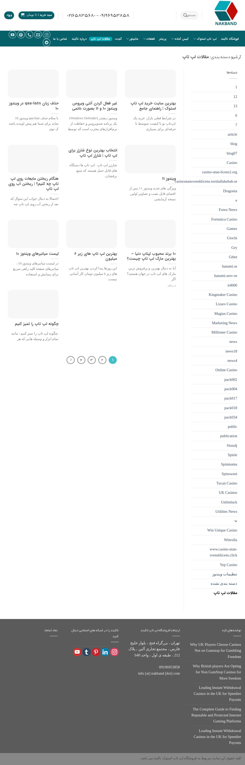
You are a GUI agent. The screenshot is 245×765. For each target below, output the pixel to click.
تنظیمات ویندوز (224, 574)
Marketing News (224, 323)
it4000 (232, 285)
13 (235, 106)
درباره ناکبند (79, 39)
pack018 (230, 408)
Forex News (228, 210)
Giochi (232, 238)
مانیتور (132, 38)
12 (235, 97)
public (232, 426)
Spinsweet (229, 474)
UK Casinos (228, 492)
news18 (231, 351)
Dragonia (230, 191)
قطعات (149, 38)
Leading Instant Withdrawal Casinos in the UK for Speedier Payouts (217, 694)
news (233, 342)
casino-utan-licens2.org (219, 172)
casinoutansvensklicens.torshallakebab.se (206, 181)
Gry (234, 247)
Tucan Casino (226, 483)
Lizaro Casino (226, 304)
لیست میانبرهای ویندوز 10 (37, 254)
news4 (232, 360)
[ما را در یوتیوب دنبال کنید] (12, 34)
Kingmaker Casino (223, 294)
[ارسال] (185, 15)
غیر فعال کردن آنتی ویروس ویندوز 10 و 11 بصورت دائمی (94, 106)
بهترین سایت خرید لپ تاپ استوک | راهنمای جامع (153, 106)
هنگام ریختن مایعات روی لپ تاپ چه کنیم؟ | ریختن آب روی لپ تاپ (33, 184)
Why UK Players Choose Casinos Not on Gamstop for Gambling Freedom (215, 650)
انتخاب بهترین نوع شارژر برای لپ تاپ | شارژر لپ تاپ (92, 153)
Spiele (232, 455)
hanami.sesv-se (225, 276)
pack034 (230, 417)
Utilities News (226, 511)
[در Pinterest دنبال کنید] (21, 34)
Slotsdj (232, 445)
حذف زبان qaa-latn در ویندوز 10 (34, 106)
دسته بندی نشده (224, 583)
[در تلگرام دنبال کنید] (46, 42)
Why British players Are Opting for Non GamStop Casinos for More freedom (217, 672)
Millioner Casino (224, 332)
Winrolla (230, 540)
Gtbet (233, 257)
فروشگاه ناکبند (230, 39)
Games (232, 229)
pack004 (230, 389)
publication (228, 436)
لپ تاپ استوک (205, 38)
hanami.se (229, 266)
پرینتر (162, 39)
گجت (118, 39)
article (232, 134)
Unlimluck (229, 502)
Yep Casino (228, 565)
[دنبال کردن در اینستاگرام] (46, 34)
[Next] (71, 360)
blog (233, 144)
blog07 (232, 153)
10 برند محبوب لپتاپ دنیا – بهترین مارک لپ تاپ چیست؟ (151, 256)
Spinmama (229, 464)
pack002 (230, 379)
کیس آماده (180, 38)
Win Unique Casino (222, 530)
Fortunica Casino (224, 219)
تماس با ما (60, 39)
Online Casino (226, 370)
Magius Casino (225, 313)
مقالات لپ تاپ (100, 39)
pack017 (230, 398)
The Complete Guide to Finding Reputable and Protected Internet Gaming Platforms (216, 715)
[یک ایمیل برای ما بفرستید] (38, 34)
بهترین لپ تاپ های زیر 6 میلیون (95, 256)
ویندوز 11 (169, 179)
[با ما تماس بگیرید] (29, 34)
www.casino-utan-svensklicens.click (223, 552)
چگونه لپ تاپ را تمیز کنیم (37, 324)
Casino (232, 163)
